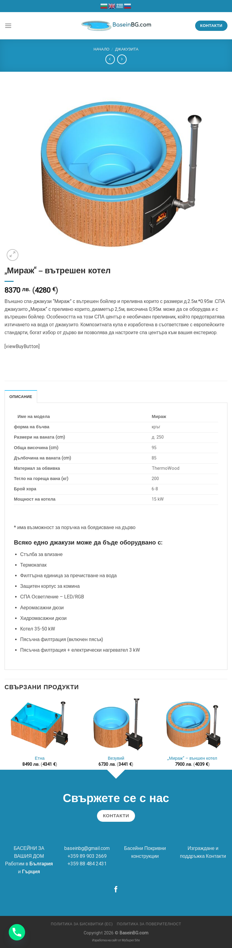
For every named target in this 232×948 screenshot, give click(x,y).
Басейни (133, 848)
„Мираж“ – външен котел (192, 758)
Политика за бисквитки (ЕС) (82, 924)
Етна (39, 758)
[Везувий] (116, 725)
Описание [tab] (20, 397)
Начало (101, 49)
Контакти (216, 856)
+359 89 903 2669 (87, 856)
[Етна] (40, 725)
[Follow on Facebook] (116, 889)
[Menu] (8, 25)
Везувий (116, 758)
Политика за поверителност (149, 924)
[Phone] (17, 932)
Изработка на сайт (105, 940)
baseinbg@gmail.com (87, 848)
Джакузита (126, 49)
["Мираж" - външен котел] (192, 725)
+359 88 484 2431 (87, 864)
